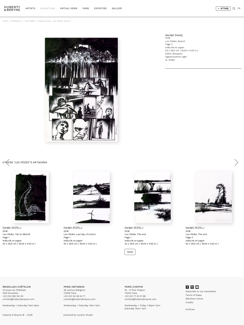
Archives (190, 309)
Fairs (86, 8)
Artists (30, 8)
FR (239, 8)
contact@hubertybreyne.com (18, 299)
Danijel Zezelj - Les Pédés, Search (54, 21)
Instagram (192, 287)
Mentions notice (194, 298)
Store (223, 8)
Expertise (100, 8)
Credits (189, 302)
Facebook (187, 287)
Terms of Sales (194, 295)
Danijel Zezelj (173, 35)
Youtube (197, 287)
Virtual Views (68, 8)
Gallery (117, 8)
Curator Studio (85, 315)
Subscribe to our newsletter (201, 291)
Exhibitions (47, 8)
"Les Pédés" (29, 21)
